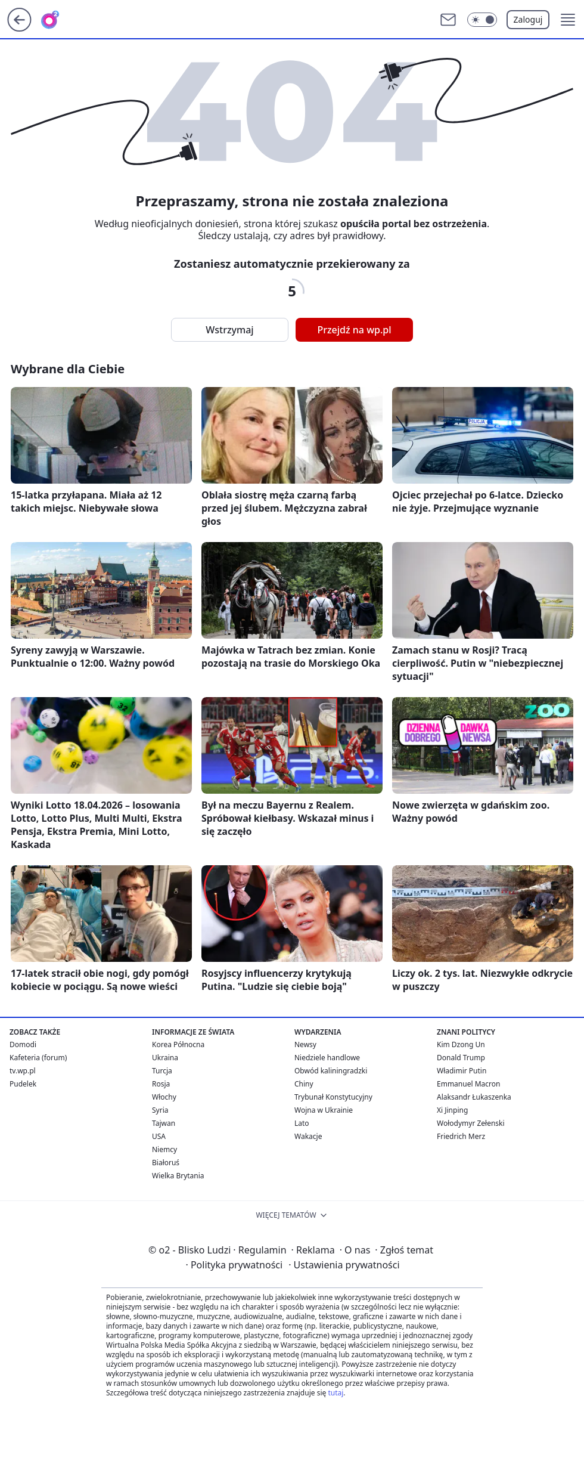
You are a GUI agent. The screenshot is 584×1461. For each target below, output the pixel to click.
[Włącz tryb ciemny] (482, 20)
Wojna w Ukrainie (323, 1110)
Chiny (303, 1084)
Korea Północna (178, 1044)
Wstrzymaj (229, 329)
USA (159, 1136)
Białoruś (165, 1162)
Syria (160, 1110)
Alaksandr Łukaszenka (474, 1097)
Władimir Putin (461, 1071)
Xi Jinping (452, 1110)
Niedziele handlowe (327, 1058)
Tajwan (163, 1123)
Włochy (164, 1097)
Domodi (23, 1044)
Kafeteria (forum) (38, 1058)
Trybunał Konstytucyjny (333, 1097)
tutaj (335, 1393)
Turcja (162, 1071)
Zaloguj (528, 19)
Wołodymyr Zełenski (471, 1123)
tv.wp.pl (23, 1071)
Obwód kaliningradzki (330, 1071)
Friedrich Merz (461, 1136)
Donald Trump (461, 1058)
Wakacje (308, 1136)
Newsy (305, 1044)
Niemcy (164, 1149)
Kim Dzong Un (461, 1044)
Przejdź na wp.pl (354, 329)
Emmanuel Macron (468, 1084)
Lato (301, 1123)
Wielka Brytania (178, 1176)
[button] (567, 19)
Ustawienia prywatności (343, 1264)
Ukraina (165, 1058)
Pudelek (23, 1084)
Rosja (161, 1084)
